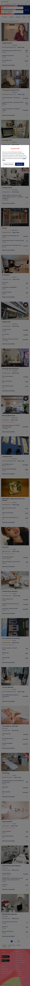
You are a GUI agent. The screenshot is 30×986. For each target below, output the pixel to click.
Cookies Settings (8, 164)
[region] (15, 156)
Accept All (19, 164)
